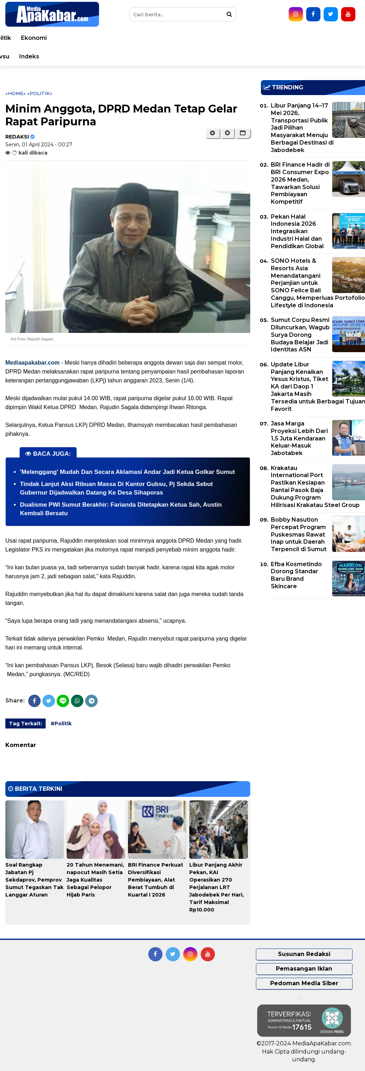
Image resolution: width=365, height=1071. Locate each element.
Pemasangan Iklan (304, 968)
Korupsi (55, 56)
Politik (302, 38)
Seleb (151, 56)
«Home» (15, 93)
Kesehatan (192, 38)
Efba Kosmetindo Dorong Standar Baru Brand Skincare (296, 575)
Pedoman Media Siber (304, 983)
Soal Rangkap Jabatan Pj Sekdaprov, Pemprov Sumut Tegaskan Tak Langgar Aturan (34, 880)
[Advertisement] (313, 655)
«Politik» (39, 93)
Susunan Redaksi (304, 954)
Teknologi (118, 56)
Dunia (91, 38)
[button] (243, 133)
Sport (84, 56)
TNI (254, 38)
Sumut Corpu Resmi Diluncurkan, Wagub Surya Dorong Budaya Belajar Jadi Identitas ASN (300, 335)
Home (26, 38)
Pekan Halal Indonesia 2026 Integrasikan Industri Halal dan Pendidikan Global (297, 231)
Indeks (329, 56)
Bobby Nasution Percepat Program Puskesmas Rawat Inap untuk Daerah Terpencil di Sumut (299, 534)
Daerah (155, 38)
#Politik (61, 723)
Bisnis (25, 56)
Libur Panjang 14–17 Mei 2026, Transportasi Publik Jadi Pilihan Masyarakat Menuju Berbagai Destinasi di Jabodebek (302, 127)
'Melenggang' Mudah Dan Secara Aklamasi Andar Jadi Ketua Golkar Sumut (127, 472)
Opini (177, 56)
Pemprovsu (292, 56)
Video (203, 56)
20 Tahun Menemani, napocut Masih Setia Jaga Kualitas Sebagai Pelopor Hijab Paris (95, 880)
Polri (276, 38)
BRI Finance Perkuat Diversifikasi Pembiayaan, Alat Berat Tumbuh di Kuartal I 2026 (155, 880)
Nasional (122, 38)
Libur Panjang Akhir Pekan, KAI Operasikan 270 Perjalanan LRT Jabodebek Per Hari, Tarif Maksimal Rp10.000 (216, 887)
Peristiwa (59, 38)
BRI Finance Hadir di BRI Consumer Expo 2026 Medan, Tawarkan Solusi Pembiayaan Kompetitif (300, 183)
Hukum (228, 38)
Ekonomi (333, 38)
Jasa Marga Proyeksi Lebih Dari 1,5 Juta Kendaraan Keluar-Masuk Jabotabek (299, 438)
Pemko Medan (243, 56)
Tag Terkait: (25, 723)
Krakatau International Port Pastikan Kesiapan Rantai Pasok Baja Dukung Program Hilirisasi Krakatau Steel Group (315, 486)
